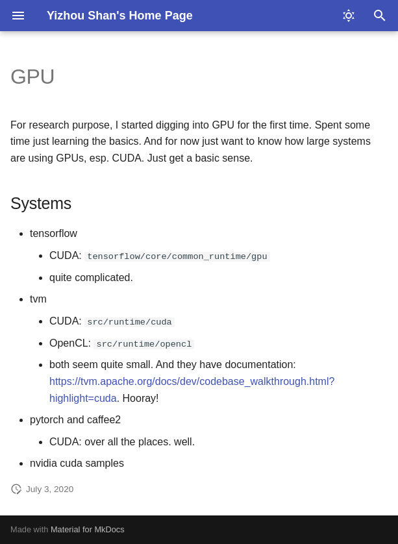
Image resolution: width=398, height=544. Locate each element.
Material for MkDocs (88, 529)
